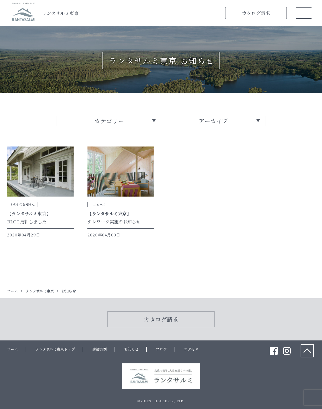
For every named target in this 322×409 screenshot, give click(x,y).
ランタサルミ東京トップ (55, 349)
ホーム (12, 349)
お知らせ (131, 349)
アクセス (191, 349)
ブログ (161, 349)
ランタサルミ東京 (60, 13)
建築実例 (99, 349)
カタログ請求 (256, 12)
